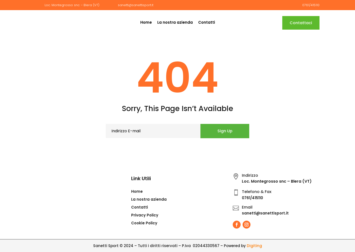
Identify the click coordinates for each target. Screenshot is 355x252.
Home (146, 23)
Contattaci (301, 23)
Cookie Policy (144, 223)
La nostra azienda (175, 23)
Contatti (206, 23)
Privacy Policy (144, 215)
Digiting (254, 245)
